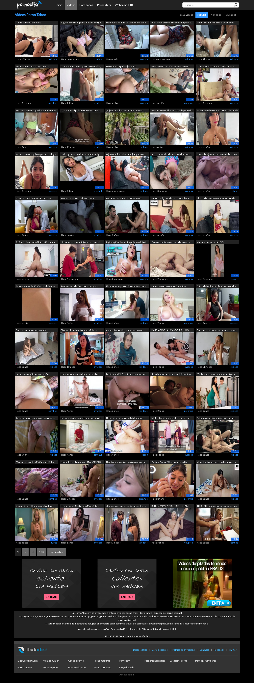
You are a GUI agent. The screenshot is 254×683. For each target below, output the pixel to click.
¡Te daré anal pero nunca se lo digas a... (216, 374)
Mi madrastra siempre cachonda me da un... (216, 462)
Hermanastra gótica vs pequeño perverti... (32, 374)
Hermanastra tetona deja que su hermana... (32, 66)
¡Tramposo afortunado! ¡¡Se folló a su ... (216, 66)
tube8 (145, 454)
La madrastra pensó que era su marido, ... (81, 66)
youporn (234, 279)
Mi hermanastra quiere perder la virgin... (36, 154)
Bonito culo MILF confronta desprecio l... (126, 374)
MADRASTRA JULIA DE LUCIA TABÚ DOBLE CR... (123, 198)
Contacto (204, 649)
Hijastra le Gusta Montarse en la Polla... (216, 198)
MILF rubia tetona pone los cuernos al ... (171, 418)
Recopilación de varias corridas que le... (36, 418)
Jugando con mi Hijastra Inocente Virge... (81, 22)
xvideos (53, 59)
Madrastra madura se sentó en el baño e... (126, 23)
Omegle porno (76, 660)
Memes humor (51, 660)
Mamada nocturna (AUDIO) (210, 242)
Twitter (233, 649)
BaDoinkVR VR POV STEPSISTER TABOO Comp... (171, 506)
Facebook (219, 649)
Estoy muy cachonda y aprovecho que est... (216, 418)
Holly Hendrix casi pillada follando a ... (125, 418)
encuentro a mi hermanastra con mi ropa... (124, 330)
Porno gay (124, 660)
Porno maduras (102, 660)
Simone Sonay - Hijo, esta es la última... (35, 506)
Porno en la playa (77, 667)
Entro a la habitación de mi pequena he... (217, 286)
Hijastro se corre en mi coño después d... (171, 22)
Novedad (216, 14)
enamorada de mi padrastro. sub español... (77, 198)
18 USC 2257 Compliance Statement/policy (127, 636)
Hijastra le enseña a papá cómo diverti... (126, 462)
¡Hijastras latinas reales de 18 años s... (125, 110)
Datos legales (140, 649)
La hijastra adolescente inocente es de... (81, 418)
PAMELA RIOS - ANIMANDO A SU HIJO (170, 330)
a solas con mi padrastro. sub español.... (80, 110)
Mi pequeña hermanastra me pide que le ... (217, 111)
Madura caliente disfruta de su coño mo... (215, 23)
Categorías (86, 5)
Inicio (59, 5)
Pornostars (104, 5)
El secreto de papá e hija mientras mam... (126, 286)
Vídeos (71, 5)
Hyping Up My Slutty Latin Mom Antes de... (80, 506)
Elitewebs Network (27, 660)
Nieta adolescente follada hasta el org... (81, 374)
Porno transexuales (154, 660)
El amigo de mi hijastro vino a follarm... (79, 330)
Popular (201, 14)
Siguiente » (57, 552)
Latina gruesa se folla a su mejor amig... (80, 154)
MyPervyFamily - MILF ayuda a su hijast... (126, 242)
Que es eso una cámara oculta (31, 330)
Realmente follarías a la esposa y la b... (80, 286)
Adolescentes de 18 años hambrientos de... (35, 286)
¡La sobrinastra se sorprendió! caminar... (171, 374)
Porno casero (24, 667)
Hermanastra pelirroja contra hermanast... (121, 66)
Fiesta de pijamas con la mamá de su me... (217, 154)
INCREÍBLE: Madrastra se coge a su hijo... (217, 506)
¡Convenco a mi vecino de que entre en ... (126, 506)
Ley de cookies (160, 649)
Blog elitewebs (127, 667)
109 (41, 552)
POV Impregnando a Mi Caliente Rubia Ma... (35, 462)
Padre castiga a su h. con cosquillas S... (170, 198)
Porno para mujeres (205, 660)
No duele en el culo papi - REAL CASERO (81, 462)
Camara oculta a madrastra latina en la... (171, 242)
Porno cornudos (102, 667)
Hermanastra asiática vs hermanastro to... (170, 66)
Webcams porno (178, 660)
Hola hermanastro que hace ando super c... (36, 111)
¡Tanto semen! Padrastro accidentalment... (28, 23)
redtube (234, 191)
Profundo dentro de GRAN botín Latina (35, 242)
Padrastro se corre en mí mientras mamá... (168, 286)
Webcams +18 (124, 5)
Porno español (50, 667)
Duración (231, 14)
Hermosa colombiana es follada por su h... (172, 110)
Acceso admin (127, 674)
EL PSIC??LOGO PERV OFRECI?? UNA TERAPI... (33, 198)
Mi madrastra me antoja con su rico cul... (81, 242)
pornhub (143, 59)
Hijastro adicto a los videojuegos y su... (125, 154)
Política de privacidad (183, 649)
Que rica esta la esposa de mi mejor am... (217, 330)
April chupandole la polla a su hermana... (171, 154)
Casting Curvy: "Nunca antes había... (169, 462)
